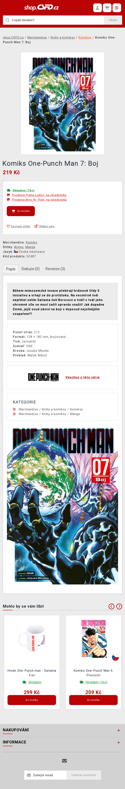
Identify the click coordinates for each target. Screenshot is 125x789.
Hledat (113, 20)
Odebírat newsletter (83, 775)
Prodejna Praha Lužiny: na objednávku (39, 195)
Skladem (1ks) (24, 190)
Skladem (34, 682)
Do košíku (21, 211)
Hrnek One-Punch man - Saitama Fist (31, 673)
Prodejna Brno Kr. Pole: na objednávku (39, 199)
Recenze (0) (55, 268)
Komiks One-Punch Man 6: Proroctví (93, 673)
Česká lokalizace (29, 252)
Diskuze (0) (30, 268)
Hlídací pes (44, 226)
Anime (18, 247)
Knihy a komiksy (54, 409)
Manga (30, 247)
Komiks (31, 242)
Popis (10, 269)
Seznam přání (18, 226)
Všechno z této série (82, 377)
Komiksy (76, 409)
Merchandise (28, 409)
